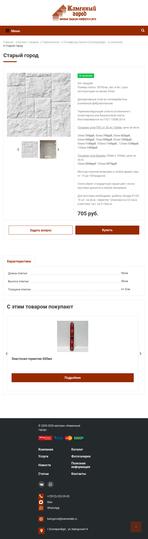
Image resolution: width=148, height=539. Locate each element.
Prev (18, 149)
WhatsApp (53, 508)
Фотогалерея (80, 456)
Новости (44, 465)
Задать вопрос (41, 230)
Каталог (77, 449)
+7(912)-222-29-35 (58, 496)
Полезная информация (80, 465)
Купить (107, 230)
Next (58, 149)
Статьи (43, 474)
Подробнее (73, 378)
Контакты (78, 474)
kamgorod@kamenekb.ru (62, 518)
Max (49, 502)
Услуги (43, 456)
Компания (45, 449)
